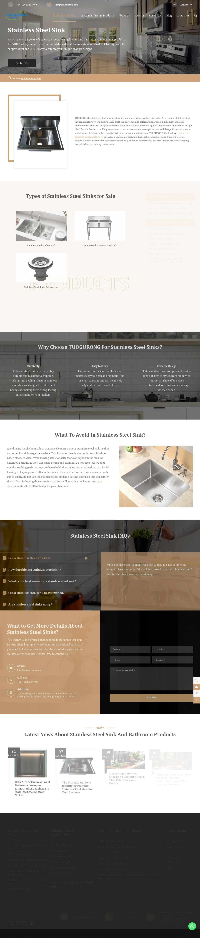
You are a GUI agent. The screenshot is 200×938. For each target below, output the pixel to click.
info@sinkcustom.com (66, 4)
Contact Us (182, 15)
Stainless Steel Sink (64, 15)
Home (15, 78)
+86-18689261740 (26, 4)
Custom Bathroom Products (97, 15)
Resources (155, 15)
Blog (169, 15)
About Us (124, 15)
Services (139, 15)
